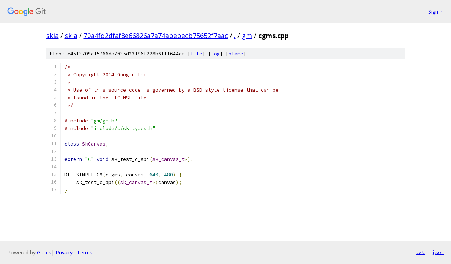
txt (420, 252)
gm (247, 35)
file (196, 54)
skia (52, 35)
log (215, 54)
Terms (84, 252)
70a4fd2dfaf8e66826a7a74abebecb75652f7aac (156, 35)
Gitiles (44, 252)
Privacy (64, 252)
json (438, 252)
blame (236, 54)
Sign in (436, 11)
